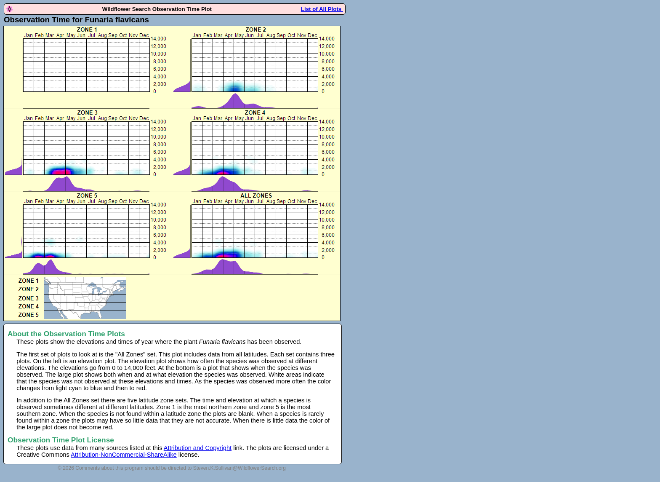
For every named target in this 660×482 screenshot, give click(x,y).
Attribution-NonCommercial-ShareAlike (124, 454)
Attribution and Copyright (198, 448)
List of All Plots (322, 9)
